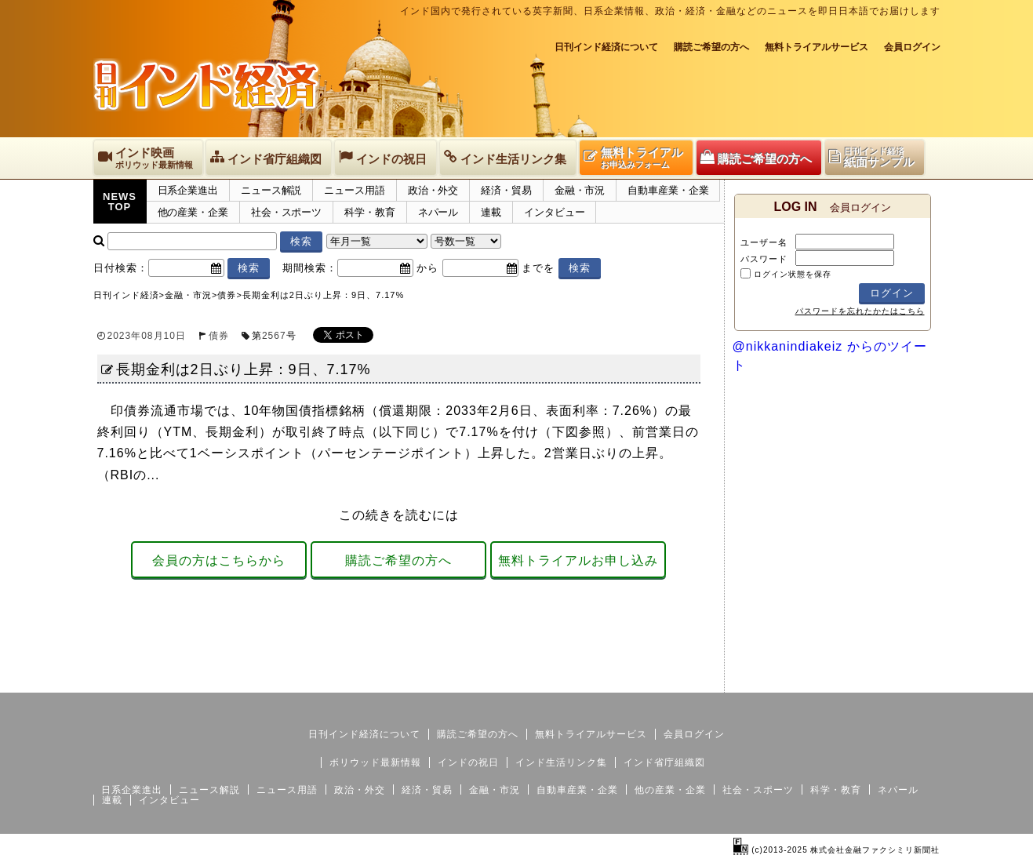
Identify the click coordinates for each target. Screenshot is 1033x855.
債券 (219, 335)
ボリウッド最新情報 (375, 762)
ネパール (438, 212)
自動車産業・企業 (667, 190)
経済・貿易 (506, 190)
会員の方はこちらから (219, 560)
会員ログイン (912, 47)
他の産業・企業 (193, 212)
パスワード (763, 259)
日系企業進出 (188, 190)
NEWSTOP (119, 202)
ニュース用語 (354, 190)
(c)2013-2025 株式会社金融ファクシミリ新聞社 (836, 850)
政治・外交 (433, 190)
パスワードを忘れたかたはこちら (860, 311)
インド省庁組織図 (664, 762)
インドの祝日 (468, 762)
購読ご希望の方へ (711, 47)
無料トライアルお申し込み (578, 560)
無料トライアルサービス (816, 47)
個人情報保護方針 (902, 680)
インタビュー (554, 212)
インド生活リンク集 (561, 762)
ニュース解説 (271, 190)
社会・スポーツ (286, 212)
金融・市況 (580, 190)
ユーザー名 (763, 242)
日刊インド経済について (606, 47)
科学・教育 (369, 212)
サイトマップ (821, 680)
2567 (274, 335)
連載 (491, 212)
